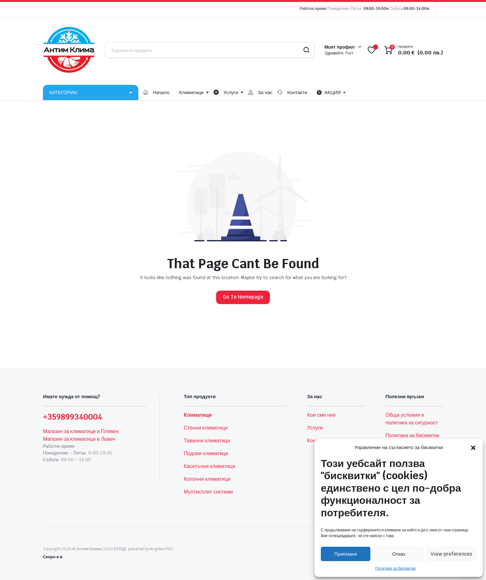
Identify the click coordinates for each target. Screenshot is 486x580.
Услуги (230, 92)
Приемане (345, 554)
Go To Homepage (243, 297)
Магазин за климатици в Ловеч (79, 439)
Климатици (191, 92)
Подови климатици (206, 453)
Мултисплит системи (208, 491)
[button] (473, 447)
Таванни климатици (207, 440)
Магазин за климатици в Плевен (81, 431)
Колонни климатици (207, 479)
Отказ (398, 554)
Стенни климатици (206, 427)
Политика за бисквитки (395, 568)
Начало (161, 92)
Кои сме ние (321, 415)
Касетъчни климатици (209, 466)
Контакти (297, 92)
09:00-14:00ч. (416, 8)
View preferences (451, 554)
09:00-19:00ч (376, 8)
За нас (265, 92)
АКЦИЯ (329, 92)
